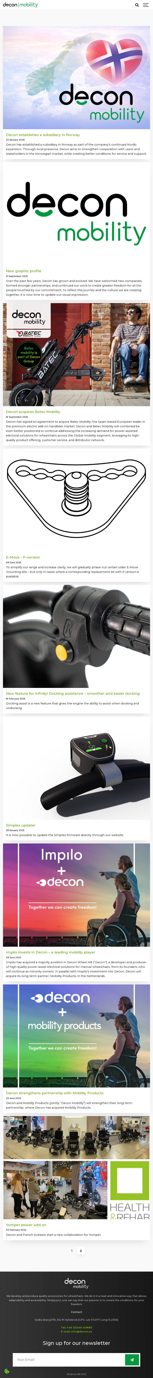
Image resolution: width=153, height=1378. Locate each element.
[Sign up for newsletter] (132, 1359)
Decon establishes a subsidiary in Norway (43, 135)
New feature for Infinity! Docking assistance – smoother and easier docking (73, 693)
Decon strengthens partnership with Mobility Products (54, 1093)
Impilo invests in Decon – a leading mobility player (50, 952)
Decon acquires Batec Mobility (33, 412)
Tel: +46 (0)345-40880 (76, 1327)
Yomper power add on (26, 1225)
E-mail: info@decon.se (76, 1331)
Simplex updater (21, 825)
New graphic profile (23, 271)
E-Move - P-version (23, 557)
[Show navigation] (146, 5)
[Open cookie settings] (7, 1371)
